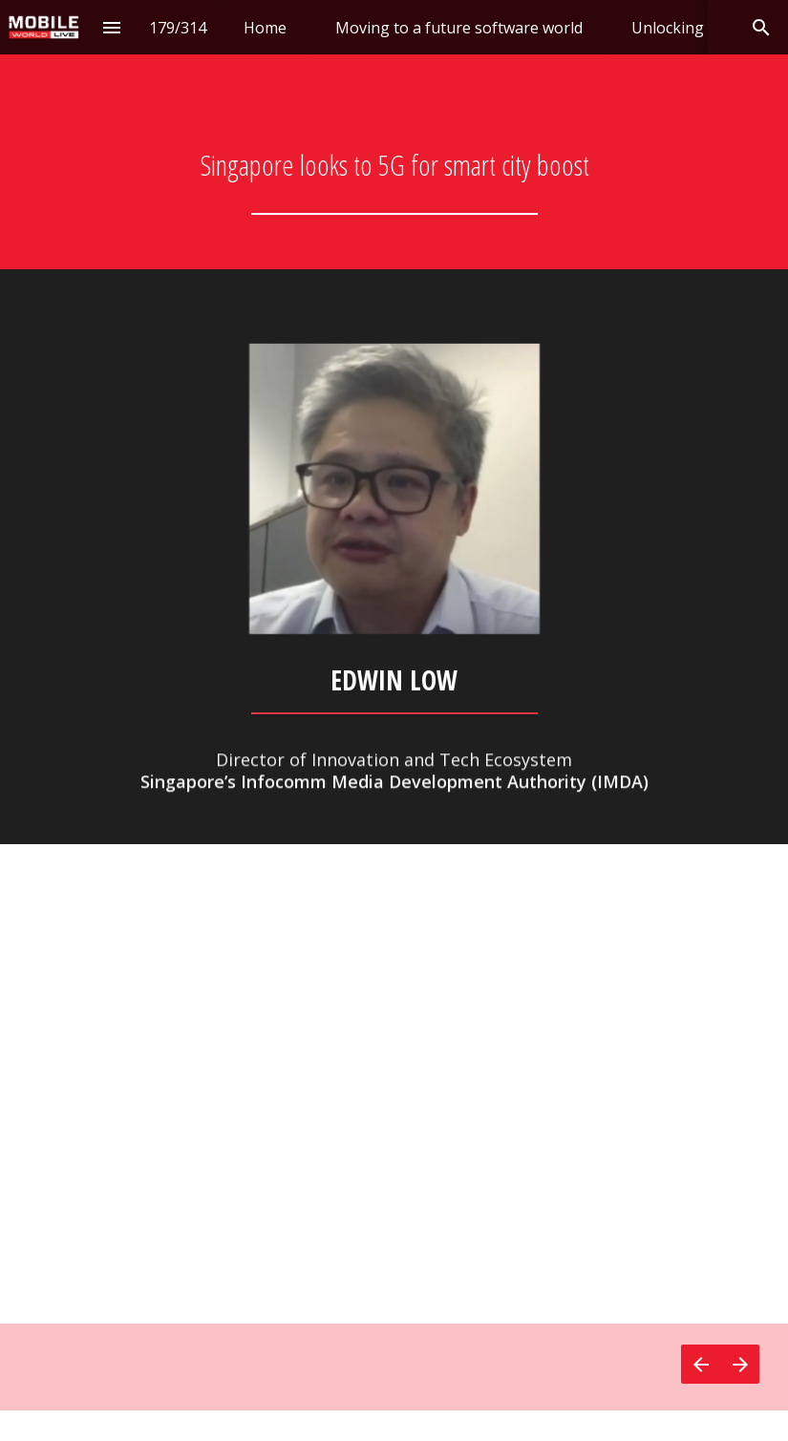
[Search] (761, 27)
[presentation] (394, 134)
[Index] (111, 27)
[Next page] (739, 1364)
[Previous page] (700, 1364)
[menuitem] (265, 27)
